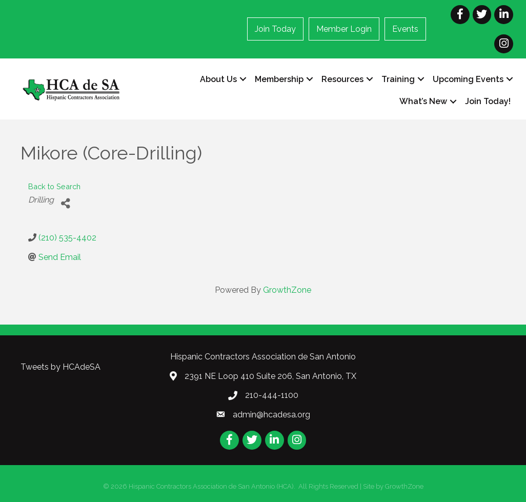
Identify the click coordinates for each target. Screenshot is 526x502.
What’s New (423, 101)
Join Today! (488, 101)
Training (398, 79)
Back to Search (54, 186)
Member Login (344, 29)
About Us (218, 79)
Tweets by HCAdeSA (60, 367)
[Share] (65, 203)
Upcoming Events (468, 79)
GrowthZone (287, 290)
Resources (342, 79)
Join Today (275, 29)
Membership (279, 79)
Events (405, 29)
